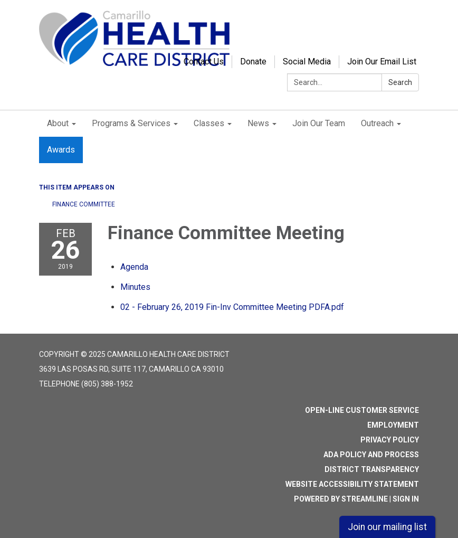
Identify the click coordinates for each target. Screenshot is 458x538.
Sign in (406, 499)
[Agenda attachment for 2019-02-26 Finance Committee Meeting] (134, 267)
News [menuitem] (258, 123)
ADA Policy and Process (371, 454)
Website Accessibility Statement (352, 484)
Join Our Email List (381, 61)
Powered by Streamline (341, 499)
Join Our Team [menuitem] (318, 123)
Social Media (307, 61)
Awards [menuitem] (61, 150)
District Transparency (372, 469)
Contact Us (204, 61)
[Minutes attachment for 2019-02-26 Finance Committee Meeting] (135, 287)
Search (400, 82)
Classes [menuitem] (209, 123)
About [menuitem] (58, 123)
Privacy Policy (389, 440)
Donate (253, 61)
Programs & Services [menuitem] (131, 123)
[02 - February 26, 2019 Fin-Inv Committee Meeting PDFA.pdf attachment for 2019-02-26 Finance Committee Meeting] (232, 307)
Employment (393, 425)
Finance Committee (83, 204)
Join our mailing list (387, 527)
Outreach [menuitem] (377, 123)
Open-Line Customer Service (362, 410)
